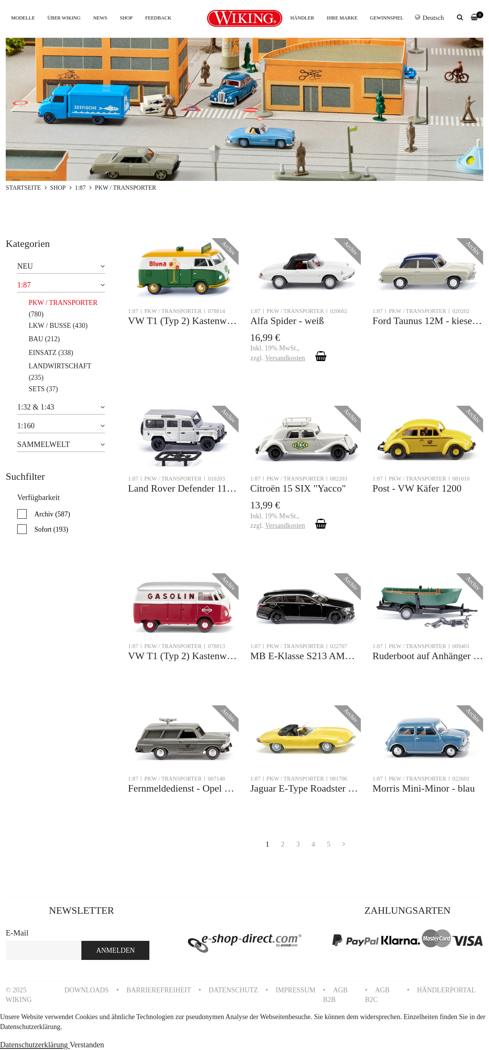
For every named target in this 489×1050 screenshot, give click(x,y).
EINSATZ (43, 352)
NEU (25, 266)
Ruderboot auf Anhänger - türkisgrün (427, 655)
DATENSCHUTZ (233, 990)
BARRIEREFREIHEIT (158, 990)
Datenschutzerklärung (35, 1044)
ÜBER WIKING (64, 18)
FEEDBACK (158, 18)
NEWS (100, 18)
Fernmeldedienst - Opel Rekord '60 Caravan (183, 788)
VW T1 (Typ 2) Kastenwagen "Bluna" (183, 320)
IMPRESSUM (296, 990)
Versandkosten (285, 358)
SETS (37, 389)
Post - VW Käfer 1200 (416, 488)
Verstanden (87, 1044)
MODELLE (23, 18)
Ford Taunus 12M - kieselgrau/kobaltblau (427, 320)
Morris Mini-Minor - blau (423, 788)
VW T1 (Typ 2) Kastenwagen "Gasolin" (183, 655)
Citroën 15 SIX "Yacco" (298, 488)
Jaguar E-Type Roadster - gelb (305, 788)
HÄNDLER (302, 18)
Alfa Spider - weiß (287, 320)
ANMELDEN (115, 950)
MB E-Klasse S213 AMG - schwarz (305, 655)
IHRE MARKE (342, 18)
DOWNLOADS (87, 990)
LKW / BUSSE (50, 325)
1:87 (24, 285)
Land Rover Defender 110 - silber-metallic (183, 488)
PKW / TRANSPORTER (63, 302)
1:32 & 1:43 (35, 407)
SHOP (126, 18)
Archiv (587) (52, 514)
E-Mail (17, 932)
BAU (36, 339)
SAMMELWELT (43, 444)
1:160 (26, 425)
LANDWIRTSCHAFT (60, 366)
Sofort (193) (51, 529)
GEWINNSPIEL (386, 18)
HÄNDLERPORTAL (446, 990)
